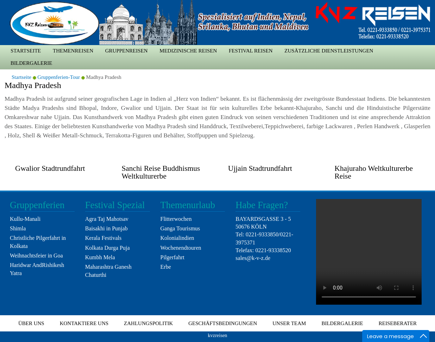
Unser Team (289, 323)
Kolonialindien (177, 238)
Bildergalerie (31, 63)
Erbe (165, 267)
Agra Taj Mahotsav (106, 219)
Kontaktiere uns (84, 323)
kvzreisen (217, 335)
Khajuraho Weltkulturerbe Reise (374, 172)
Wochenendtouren (180, 248)
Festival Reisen (251, 51)
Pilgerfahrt (172, 257)
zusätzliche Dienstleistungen (328, 51)
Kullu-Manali (25, 219)
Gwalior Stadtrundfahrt (50, 168)
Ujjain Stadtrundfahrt (260, 168)
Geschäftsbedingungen (222, 323)
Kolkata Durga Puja (107, 248)
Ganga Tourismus (180, 228)
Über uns (31, 323)
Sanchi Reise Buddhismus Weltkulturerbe (161, 172)
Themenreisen (73, 51)
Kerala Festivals (103, 238)
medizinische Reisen (188, 51)
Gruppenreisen (126, 51)
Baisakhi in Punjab (106, 228)
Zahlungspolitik (148, 323)
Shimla (18, 228)
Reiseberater (398, 323)
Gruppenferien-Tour (58, 77)
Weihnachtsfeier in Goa (36, 256)
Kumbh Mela (100, 257)
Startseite (26, 51)
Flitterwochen (176, 219)
